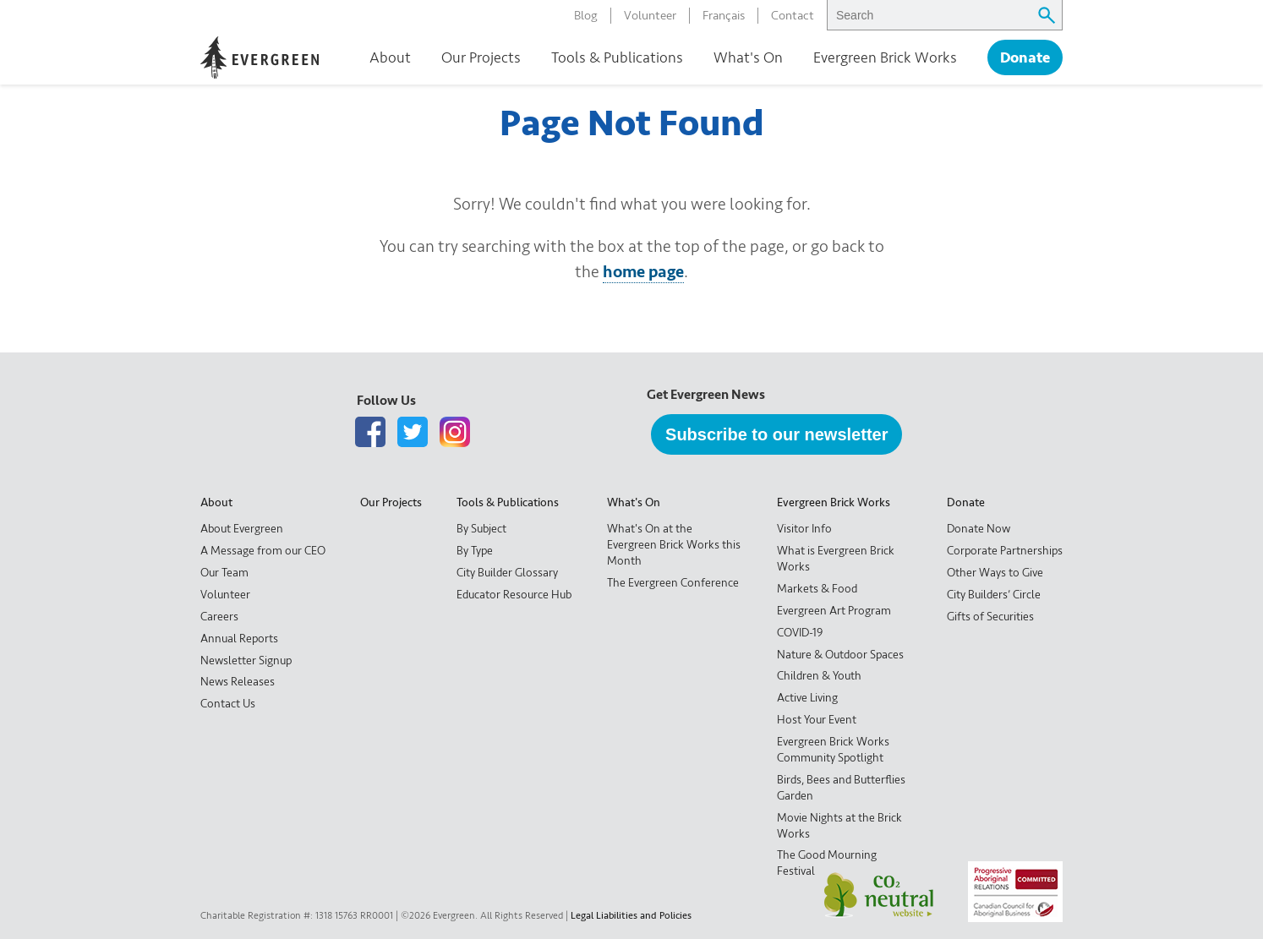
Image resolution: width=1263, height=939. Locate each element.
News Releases (237, 681)
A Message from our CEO (262, 550)
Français (724, 16)
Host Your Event (816, 719)
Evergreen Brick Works (885, 57)
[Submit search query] (1046, 15)
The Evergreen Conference (673, 583)
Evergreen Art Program (834, 610)
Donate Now (978, 528)
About (390, 57)
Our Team (224, 572)
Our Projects (481, 57)
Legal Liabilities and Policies (631, 915)
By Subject (481, 528)
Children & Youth (819, 676)
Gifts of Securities (990, 616)
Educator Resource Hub (514, 594)
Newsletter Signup (246, 660)
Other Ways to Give (995, 572)
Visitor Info (804, 528)
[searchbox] (928, 15)
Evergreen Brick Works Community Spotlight (833, 749)
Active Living (807, 698)
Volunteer (650, 16)
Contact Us (227, 703)
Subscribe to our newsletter (776, 434)
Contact (792, 16)
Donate (1025, 58)
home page (643, 271)
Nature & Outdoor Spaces (840, 654)
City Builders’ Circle (994, 594)
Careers (219, 616)
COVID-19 (800, 632)
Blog (586, 16)
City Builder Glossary (507, 572)
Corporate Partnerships (1005, 550)
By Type (475, 550)
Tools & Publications (617, 57)
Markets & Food (817, 588)
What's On (748, 57)
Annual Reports (239, 638)
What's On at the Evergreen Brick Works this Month (674, 544)
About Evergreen (241, 528)
